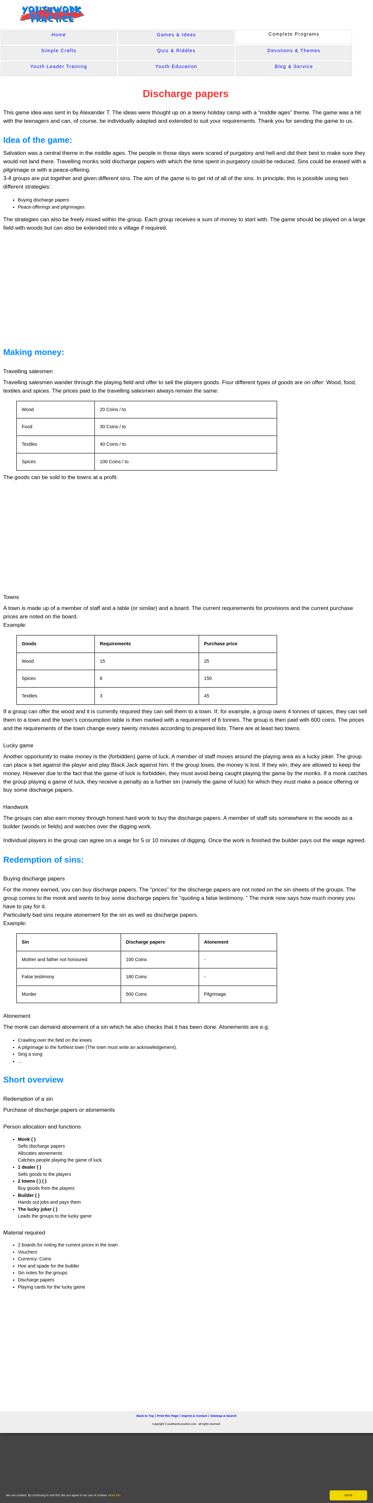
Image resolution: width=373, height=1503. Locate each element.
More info (114, 1495)
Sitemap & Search (223, 1415)
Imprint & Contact (194, 1415)
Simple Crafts (58, 50)
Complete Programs (293, 34)
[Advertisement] (127, 286)
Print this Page (167, 1415)
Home (58, 34)
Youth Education (176, 66)
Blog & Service (294, 66)
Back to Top (145, 1415)
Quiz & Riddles (176, 50)
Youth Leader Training (58, 66)
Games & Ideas (176, 34)
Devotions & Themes (294, 50)
